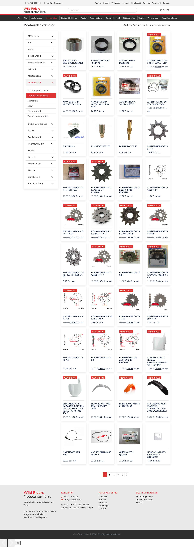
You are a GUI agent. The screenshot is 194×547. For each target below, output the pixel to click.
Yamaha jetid (153, 18)
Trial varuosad (34, 111)
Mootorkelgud (36, 18)
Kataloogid (136, 3)
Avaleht (98, 3)
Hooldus (125, 3)
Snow (30, 106)
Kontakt (166, 3)
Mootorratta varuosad (38, 95)
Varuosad (156, 3)
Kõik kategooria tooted (38, 90)
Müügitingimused (144, 496)
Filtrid (26, 18)
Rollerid (116, 18)
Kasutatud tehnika (169, 18)
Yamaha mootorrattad (38, 116)
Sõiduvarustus (129, 18)
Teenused (116, 3)
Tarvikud (146, 3)
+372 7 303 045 (33, 3)
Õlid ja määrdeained (69, 18)
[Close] (18, 543)
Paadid (83, 18)
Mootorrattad (51, 18)
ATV (18, 18)
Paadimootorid (96, 18)
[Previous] (3, 543)
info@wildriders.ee (52, 3)
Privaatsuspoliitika (144, 499)
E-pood (106, 3)
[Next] (11, 543)
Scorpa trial (33, 100)
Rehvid (108, 18)
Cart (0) (165, 10)
